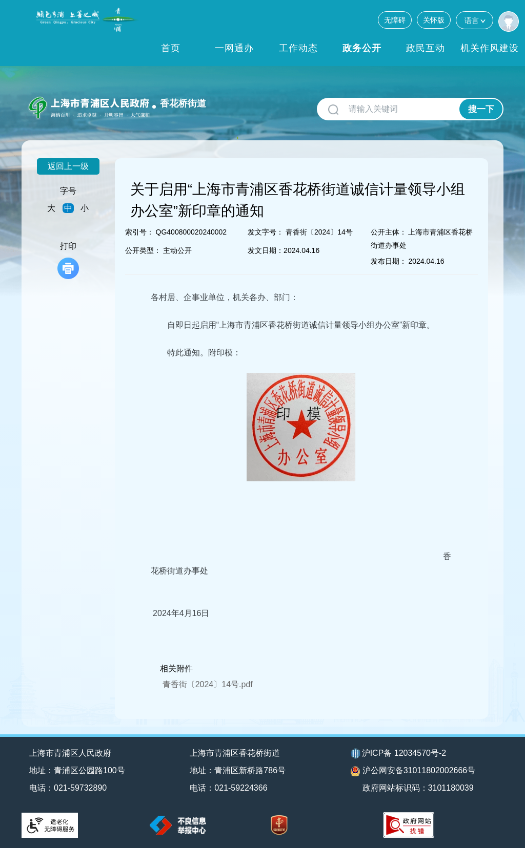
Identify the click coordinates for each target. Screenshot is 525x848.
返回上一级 (68, 166)
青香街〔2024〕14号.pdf (208, 684)
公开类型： (143, 250)
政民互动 (425, 48)
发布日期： (389, 261)
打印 (68, 260)
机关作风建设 (489, 48)
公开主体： (389, 232)
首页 (170, 48)
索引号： (139, 232)
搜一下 (481, 109)
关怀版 (434, 20)
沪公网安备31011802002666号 (413, 771)
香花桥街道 (183, 103)
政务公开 (361, 48)
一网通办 (234, 48)
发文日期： (266, 250)
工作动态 (298, 48)
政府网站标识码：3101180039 (418, 787)
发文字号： (266, 232)
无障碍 (395, 20)
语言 (474, 20)
